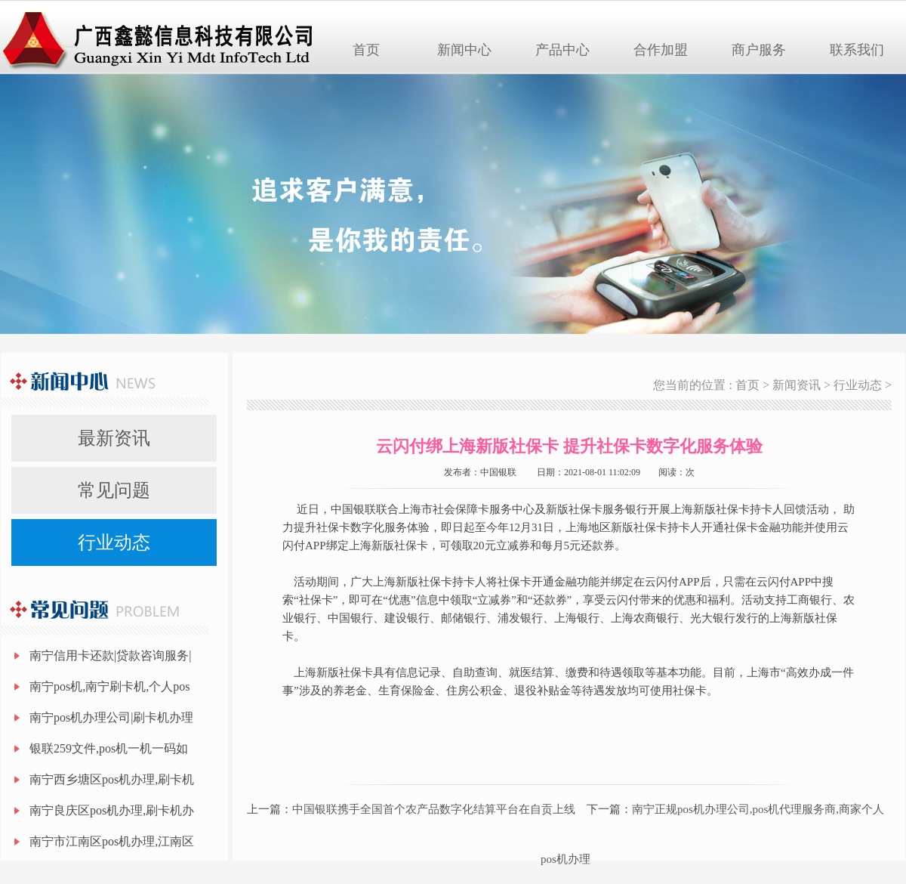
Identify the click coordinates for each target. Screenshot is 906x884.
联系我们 (857, 49)
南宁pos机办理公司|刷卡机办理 (111, 717)
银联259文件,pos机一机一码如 (108, 748)
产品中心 (562, 49)
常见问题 (114, 490)
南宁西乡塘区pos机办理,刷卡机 (111, 779)
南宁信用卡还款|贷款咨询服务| (110, 655)
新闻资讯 (796, 385)
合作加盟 (660, 49)
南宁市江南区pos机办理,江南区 (111, 841)
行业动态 (114, 542)
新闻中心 (464, 49)
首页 (366, 49)
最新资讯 (114, 438)
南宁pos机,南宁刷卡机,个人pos (109, 686)
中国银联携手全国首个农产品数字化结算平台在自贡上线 (433, 809)
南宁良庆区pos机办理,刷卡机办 (111, 810)
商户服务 (759, 49)
